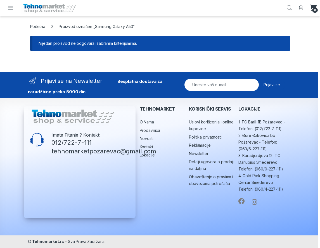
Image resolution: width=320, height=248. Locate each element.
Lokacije (147, 155)
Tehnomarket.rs (48, 241)
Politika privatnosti (205, 137)
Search (289, 8)
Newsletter (198, 153)
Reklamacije (199, 145)
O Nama (147, 122)
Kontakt (146, 146)
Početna (37, 26)
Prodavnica (150, 130)
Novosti (146, 138)
